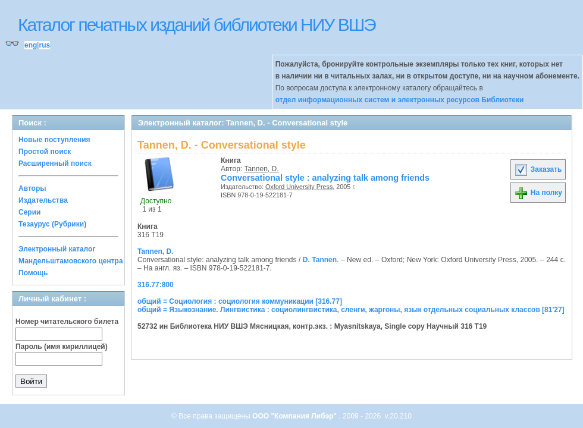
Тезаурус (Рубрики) (52, 224)
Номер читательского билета (66, 321)
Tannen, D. (262, 169)
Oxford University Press (299, 186)
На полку (538, 192)
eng (30, 45)
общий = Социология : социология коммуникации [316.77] (239, 301)
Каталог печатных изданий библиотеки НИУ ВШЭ (196, 24)
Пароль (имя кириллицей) (61, 346)
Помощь (33, 273)
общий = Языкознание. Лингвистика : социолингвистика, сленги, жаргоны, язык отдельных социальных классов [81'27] (351, 310)
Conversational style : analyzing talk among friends (325, 177)
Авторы (32, 188)
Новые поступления (54, 140)
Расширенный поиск (55, 163)
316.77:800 (155, 285)
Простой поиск (44, 151)
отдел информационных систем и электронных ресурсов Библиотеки (399, 100)
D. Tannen (320, 260)
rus (44, 45)
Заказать (538, 169)
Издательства (43, 200)
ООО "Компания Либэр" (295, 416)
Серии (29, 212)
